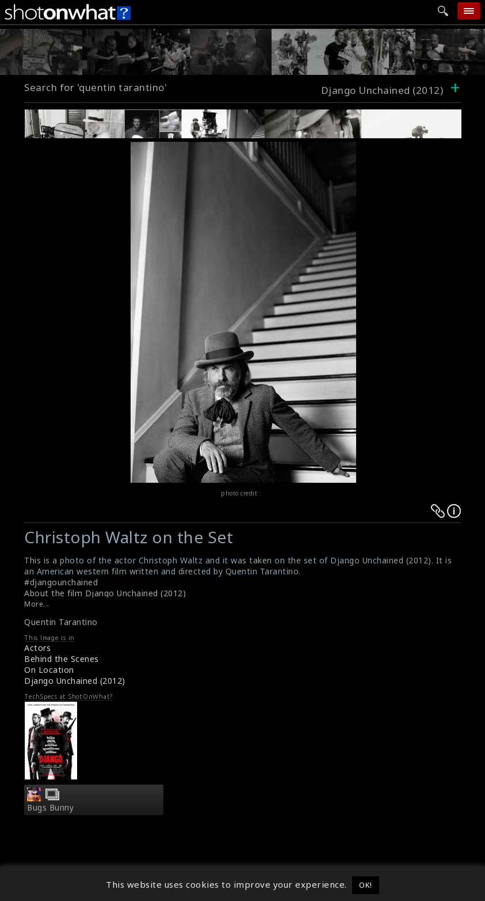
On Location (49, 669)
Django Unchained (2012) (74, 680)
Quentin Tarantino (61, 621)
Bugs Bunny (50, 807)
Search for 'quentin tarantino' (95, 87)
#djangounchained (61, 582)
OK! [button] (365, 885)
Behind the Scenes (61, 658)
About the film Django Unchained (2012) (105, 593)
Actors (37, 647)
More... (36, 604)
